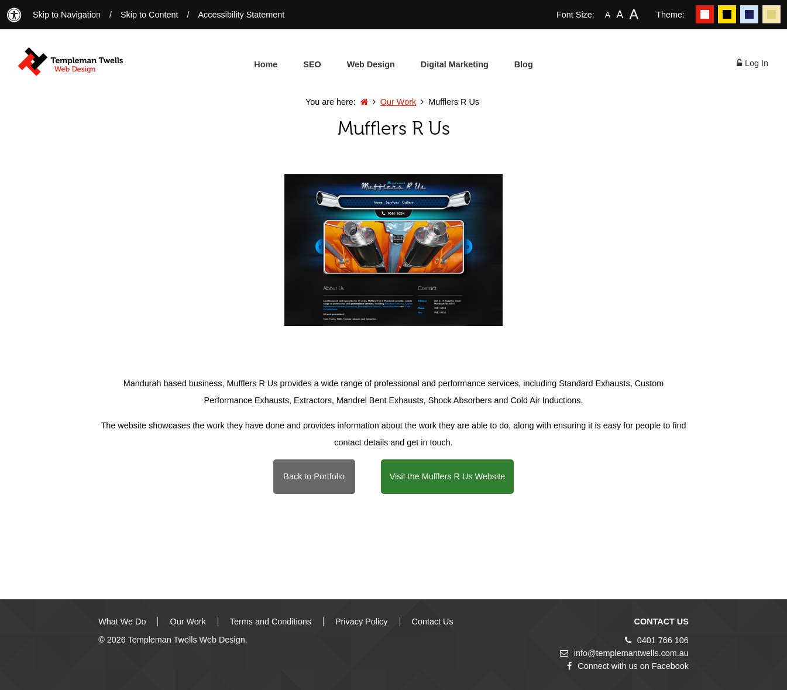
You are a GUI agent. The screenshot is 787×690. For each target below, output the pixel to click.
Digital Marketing (455, 64)
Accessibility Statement (241, 14)
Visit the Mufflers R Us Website (448, 476)
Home (265, 64)
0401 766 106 (657, 640)
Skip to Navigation (67, 14)
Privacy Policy (361, 621)
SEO (312, 64)
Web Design (371, 64)
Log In (752, 63)
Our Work (398, 102)
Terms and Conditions (270, 621)
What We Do (122, 621)
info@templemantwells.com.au (624, 653)
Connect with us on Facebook (628, 666)
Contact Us (432, 621)
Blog (523, 64)
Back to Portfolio (314, 476)
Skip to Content (149, 14)
